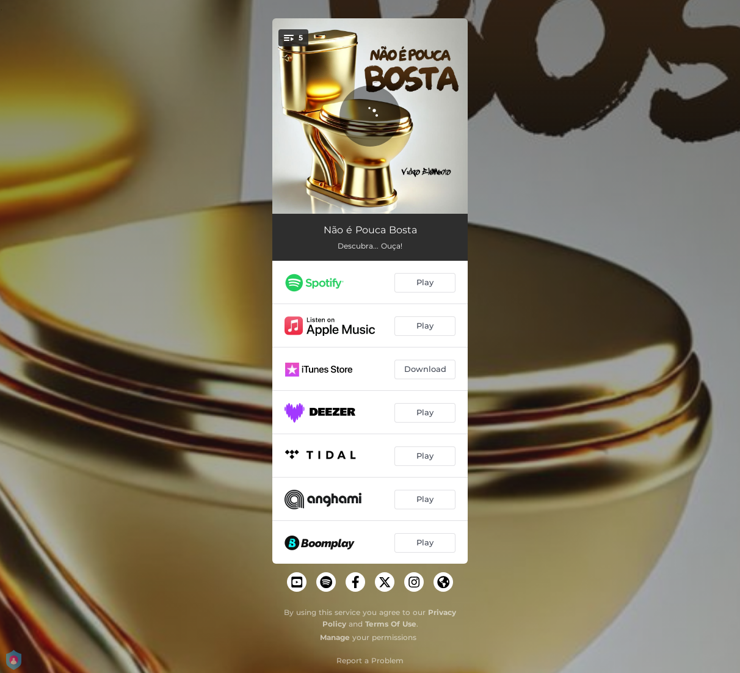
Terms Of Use (390, 623)
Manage (335, 637)
